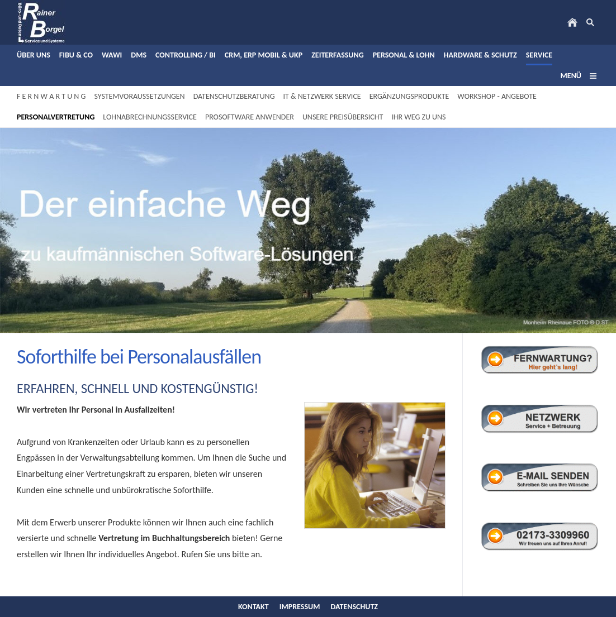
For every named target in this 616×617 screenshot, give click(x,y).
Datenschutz (354, 606)
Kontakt (253, 606)
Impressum (299, 606)
